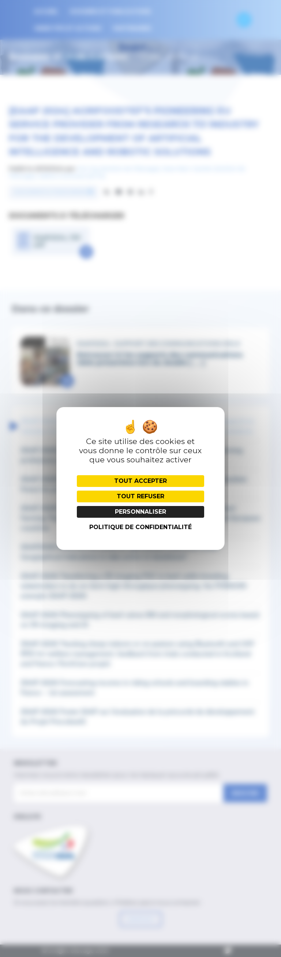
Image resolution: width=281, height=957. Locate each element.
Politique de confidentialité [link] (140, 527)
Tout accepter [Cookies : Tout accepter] (140, 480)
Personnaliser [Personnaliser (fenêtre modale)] (140, 511)
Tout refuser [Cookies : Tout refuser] (140, 496)
